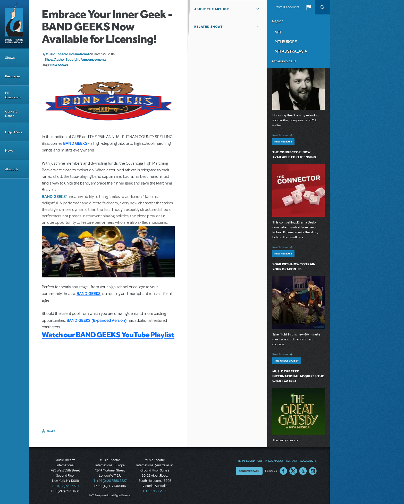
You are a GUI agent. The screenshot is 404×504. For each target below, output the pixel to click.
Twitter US (293, 471)
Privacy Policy (274, 460)
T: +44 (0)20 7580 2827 (110, 481)
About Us (11, 169)
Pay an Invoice (282, 61)
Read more (283, 134)
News (9, 150)
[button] (308, 7)
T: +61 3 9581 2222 (154, 491)
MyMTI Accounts (287, 7)
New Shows (59, 65)
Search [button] (322, 7)
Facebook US (283, 471)
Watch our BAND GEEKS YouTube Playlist (108, 334)
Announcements (93, 59)
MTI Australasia (291, 51)
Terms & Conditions (250, 460)
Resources (12, 76)
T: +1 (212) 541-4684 (65, 486)
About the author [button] (211, 9)
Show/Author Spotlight (62, 59)
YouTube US (303, 471)
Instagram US (313, 471)
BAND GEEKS (54, 196)
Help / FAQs (13, 132)
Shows (10, 57)
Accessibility (308, 460)
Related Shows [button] (208, 26)
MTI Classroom (13, 95)
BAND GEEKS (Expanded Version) (96, 320)
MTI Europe (286, 41)
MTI (278, 32)
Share (51, 431)
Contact (291, 460)
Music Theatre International (67, 54)
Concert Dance (11, 113)
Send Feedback (249, 471)
